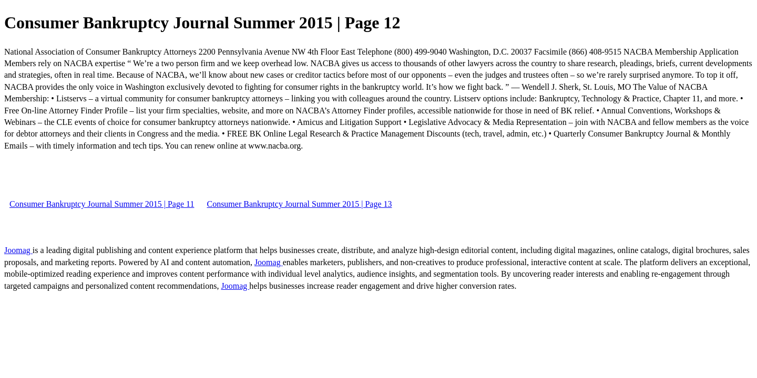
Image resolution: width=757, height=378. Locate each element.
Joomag (18, 250)
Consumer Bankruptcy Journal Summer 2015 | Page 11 (101, 204)
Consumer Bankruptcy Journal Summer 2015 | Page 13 (299, 204)
